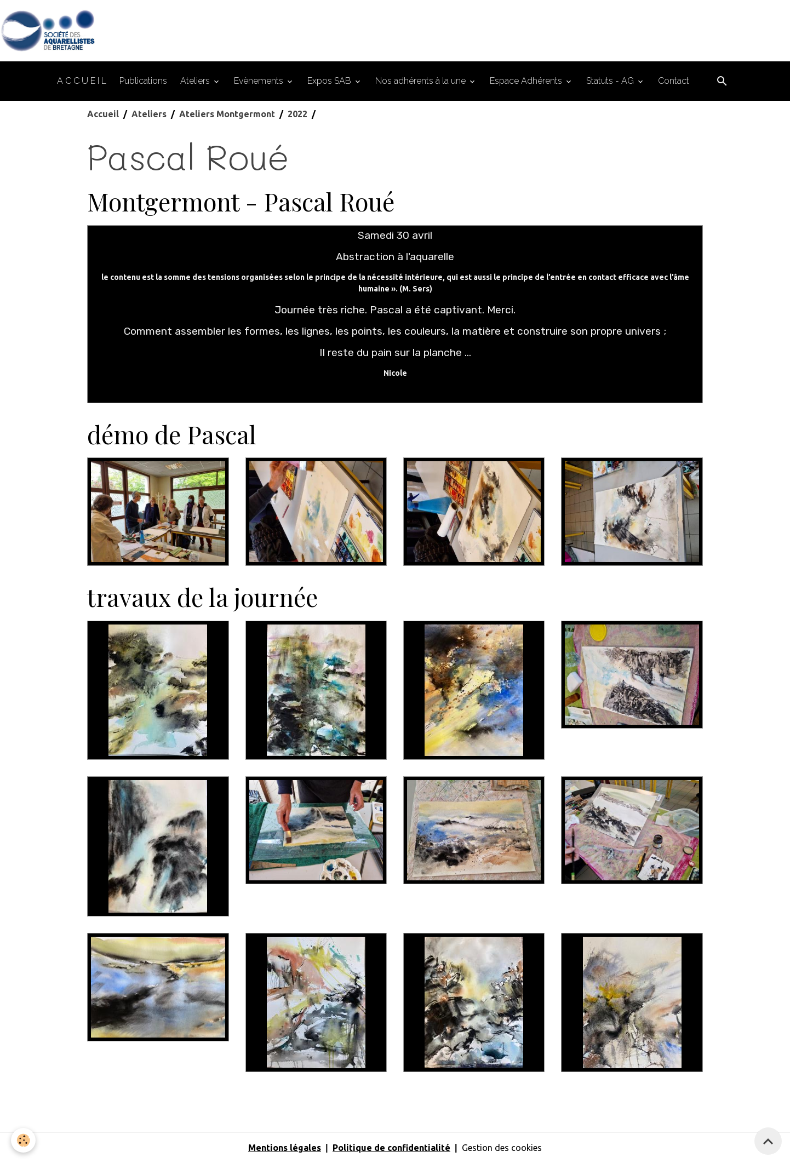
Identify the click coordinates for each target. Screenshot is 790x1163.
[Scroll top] (768, 1141)
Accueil (103, 114)
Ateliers (196, 81)
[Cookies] (23, 1140)
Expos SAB (330, 81)
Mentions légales (284, 1148)
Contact (673, 81)
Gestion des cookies (502, 1148)
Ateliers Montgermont (227, 114)
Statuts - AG (611, 81)
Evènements (259, 81)
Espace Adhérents (527, 81)
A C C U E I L (81, 81)
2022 (297, 114)
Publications (143, 81)
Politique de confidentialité (391, 1148)
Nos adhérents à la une (421, 81)
